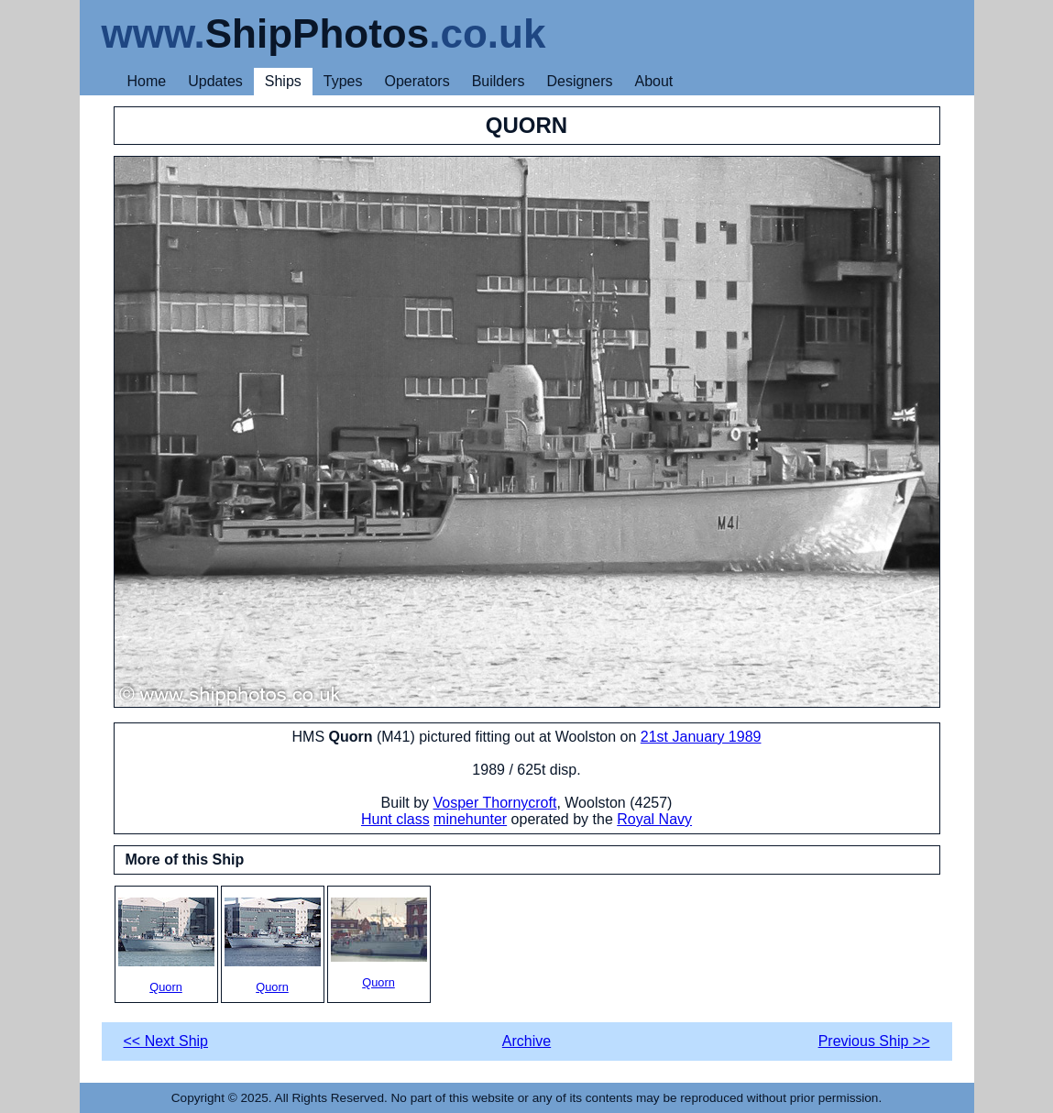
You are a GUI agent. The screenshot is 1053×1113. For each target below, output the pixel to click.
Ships (283, 81)
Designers (579, 81)
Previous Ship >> (874, 1041)
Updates (215, 81)
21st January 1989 (701, 736)
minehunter (470, 819)
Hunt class (395, 819)
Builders (498, 81)
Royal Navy (654, 819)
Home (147, 81)
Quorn (166, 946)
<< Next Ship (166, 1041)
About (653, 81)
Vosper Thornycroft (495, 802)
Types (343, 81)
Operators (417, 81)
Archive (526, 1041)
